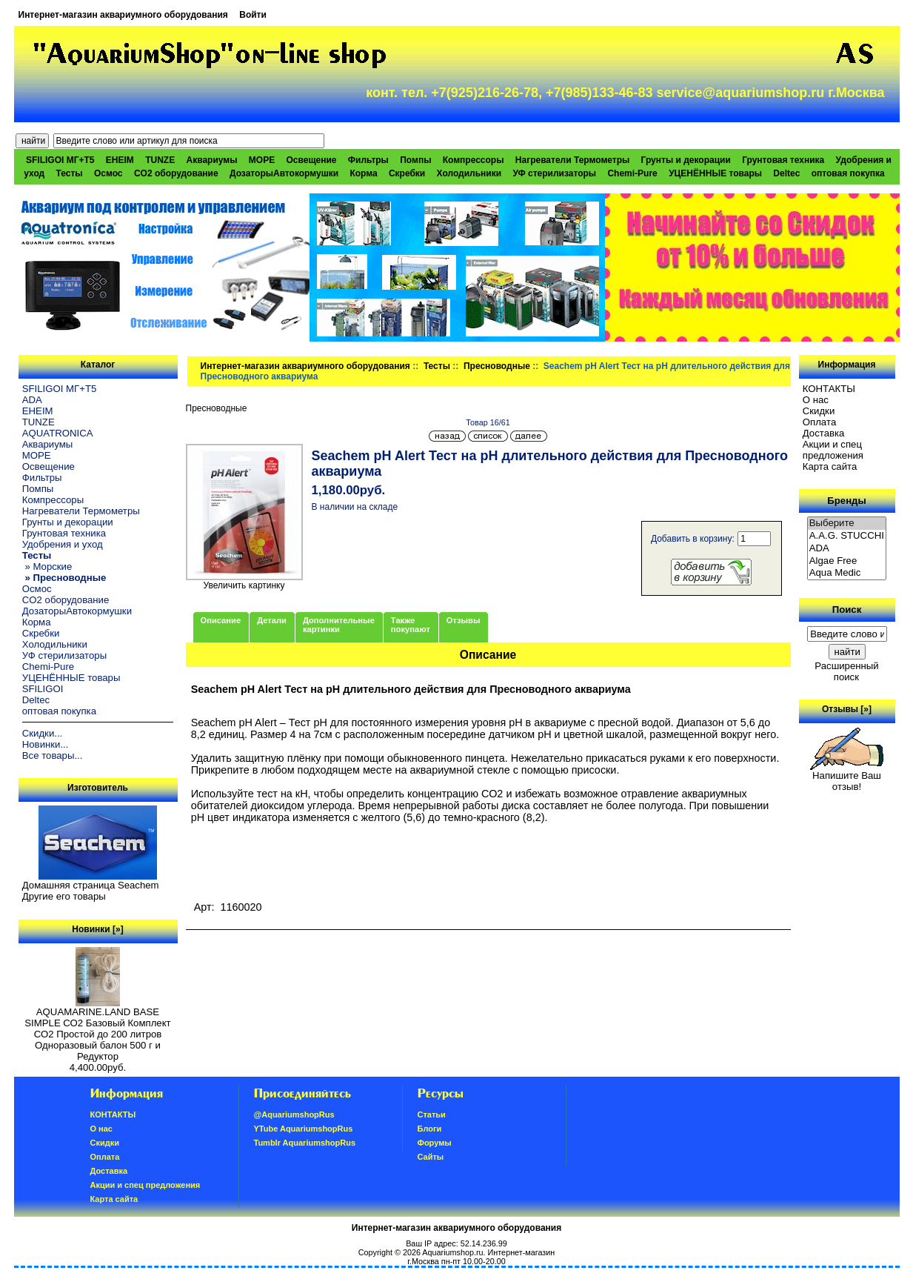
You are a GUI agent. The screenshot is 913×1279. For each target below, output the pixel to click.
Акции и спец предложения (833, 450)
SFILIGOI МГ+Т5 (60, 160)
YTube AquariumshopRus (303, 1128)
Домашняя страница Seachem (90, 885)
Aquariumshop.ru (452, 1252)
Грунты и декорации (686, 160)
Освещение (311, 160)
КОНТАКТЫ (829, 388)
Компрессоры (473, 160)
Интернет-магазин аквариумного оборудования (123, 15)
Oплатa (820, 422)
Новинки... (45, 744)
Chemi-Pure (632, 173)
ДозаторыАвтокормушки (284, 173)
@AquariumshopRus (294, 1114)
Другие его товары (64, 896)
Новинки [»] (97, 929)
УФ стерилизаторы (554, 173)
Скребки (407, 173)
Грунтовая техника (783, 160)
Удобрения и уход (62, 544)
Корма (363, 173)
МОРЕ (262, 160)
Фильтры (368, 160)
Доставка (824, 433)
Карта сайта (830, 466)
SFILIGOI (43, 688)
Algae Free (847, 561)
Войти (253, 15)
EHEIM (120, 160)
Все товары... (52, 755)
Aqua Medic (847, 573)
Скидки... (42, 733)
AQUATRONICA (57, 433)
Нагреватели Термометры (572, 160)
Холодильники (469, 173)
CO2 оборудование (176, 173)
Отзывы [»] (847, 709)
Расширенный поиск (846, 671)
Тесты (437, 366)
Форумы (435, 1142)
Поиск (847, 609)
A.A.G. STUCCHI (847, 536)
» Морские (47, 566)
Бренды (846, 500)
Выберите (847, 523)
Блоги (430, 1128)
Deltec (786, 173)
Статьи (432, 1114)
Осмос (108, 173)
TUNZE (160, 160)
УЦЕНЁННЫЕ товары (715, 173)
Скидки (819, 410)
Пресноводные (497, 366)
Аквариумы (212, 160)
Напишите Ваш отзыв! (846, 776)
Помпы (415, 160)
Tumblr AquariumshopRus (305, 1142)
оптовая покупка (848, 173)
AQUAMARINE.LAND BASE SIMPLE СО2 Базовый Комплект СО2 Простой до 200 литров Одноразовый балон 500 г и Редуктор (97, 1029)
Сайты (431, 1156)
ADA (32, 399)
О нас (816, 399)
